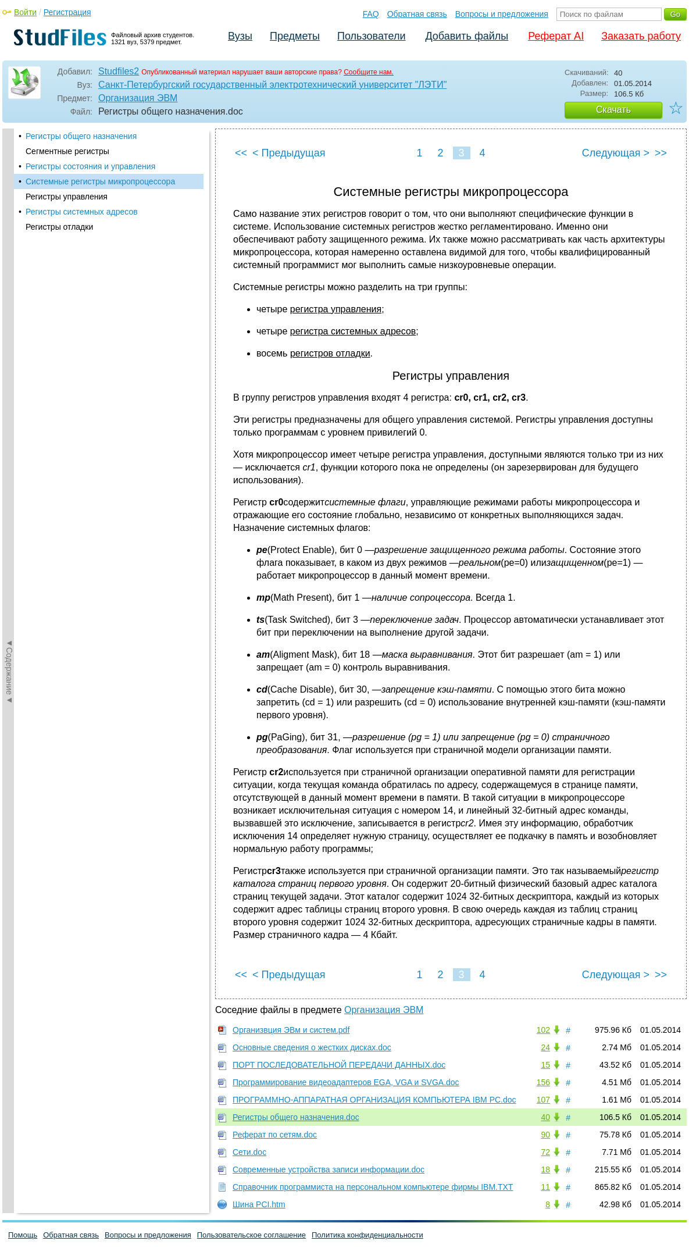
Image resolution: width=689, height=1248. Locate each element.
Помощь (22, 1235)
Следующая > (615, 153)
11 (545, 1187)
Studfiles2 (118, 71)
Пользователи (371, 36)
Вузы (240, 36)
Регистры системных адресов (82, 211)
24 (545, 1047)
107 (543, 1099)
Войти (25, 12)
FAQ (371, 14)
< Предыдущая (289, 153)
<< (241, 153)
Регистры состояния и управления (90, 166)
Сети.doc (249, 1152)
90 (545, 1134)
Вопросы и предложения (501, 14)
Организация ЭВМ (137, 98)
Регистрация (67, 12)
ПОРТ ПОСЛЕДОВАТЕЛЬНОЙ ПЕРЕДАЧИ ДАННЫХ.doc (339, 1064)
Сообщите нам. (369, 72)
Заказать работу (641, 36)
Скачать (613, 110)
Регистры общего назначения (81, 136)
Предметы (295, 36)
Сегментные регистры (67, 151)
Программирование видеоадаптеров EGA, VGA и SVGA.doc (346, 1082)
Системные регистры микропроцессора (100, 181)
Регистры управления (67, 196)
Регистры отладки (59, 226)
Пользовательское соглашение (251, 1235)
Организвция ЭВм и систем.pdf (291, 1030)
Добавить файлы (466, 36)
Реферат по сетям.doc (275, 1134)
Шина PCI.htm (259, 1204)
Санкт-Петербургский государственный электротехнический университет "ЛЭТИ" (272, 85)
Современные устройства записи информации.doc (328, 1169)
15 (545, 1064)
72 (545, 1152)
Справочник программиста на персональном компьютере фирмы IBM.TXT (373, 1187)
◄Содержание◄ (9, 332)
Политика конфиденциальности (367, 1235)
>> (661, 153)
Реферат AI (556, 36)
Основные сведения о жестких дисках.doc (312, 1047)
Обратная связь (417, 14)
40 (545, 1117)
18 (545, 1169)
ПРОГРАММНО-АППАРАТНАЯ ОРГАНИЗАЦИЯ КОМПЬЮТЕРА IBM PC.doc (374, 1099)
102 (543, 1030)
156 (543, 1082)
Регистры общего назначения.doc (296, 1117)
